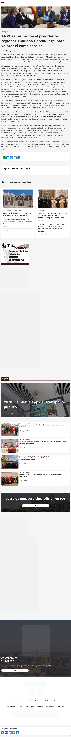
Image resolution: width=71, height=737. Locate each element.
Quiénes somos (20, 701)
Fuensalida (29, 423)
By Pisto (61, 707)
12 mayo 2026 (9, 414)
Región (14, 51)
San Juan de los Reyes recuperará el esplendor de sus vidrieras (17, 214)
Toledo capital (18, 210)
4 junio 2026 (43, 234)
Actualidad (5, 51)
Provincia (28, 456)
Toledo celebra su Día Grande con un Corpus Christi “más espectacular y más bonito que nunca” (52, 216)
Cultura (11, 210)
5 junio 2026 (7, 230)
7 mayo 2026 (23, 464)
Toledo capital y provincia (43, 456)
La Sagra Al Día (50, 701)
